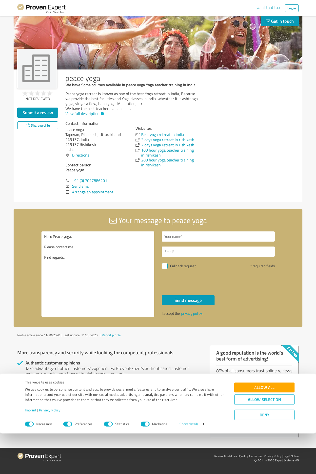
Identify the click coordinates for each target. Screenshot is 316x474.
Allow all (264, 428)
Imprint (31, 451)
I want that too (267, 7)
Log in (291, 8)
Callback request (183, 266)
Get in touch (280, 21)
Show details (188, 464)
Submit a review (37, 112)
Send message (188, 300)
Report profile (111, 335)
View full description (84, 113)
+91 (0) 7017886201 (89, 180)
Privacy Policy (49, 451)
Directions (80, 155)
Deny (264, 455)
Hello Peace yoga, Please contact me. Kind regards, (98, 274)
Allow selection (264, 440)
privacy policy (191, 313)
